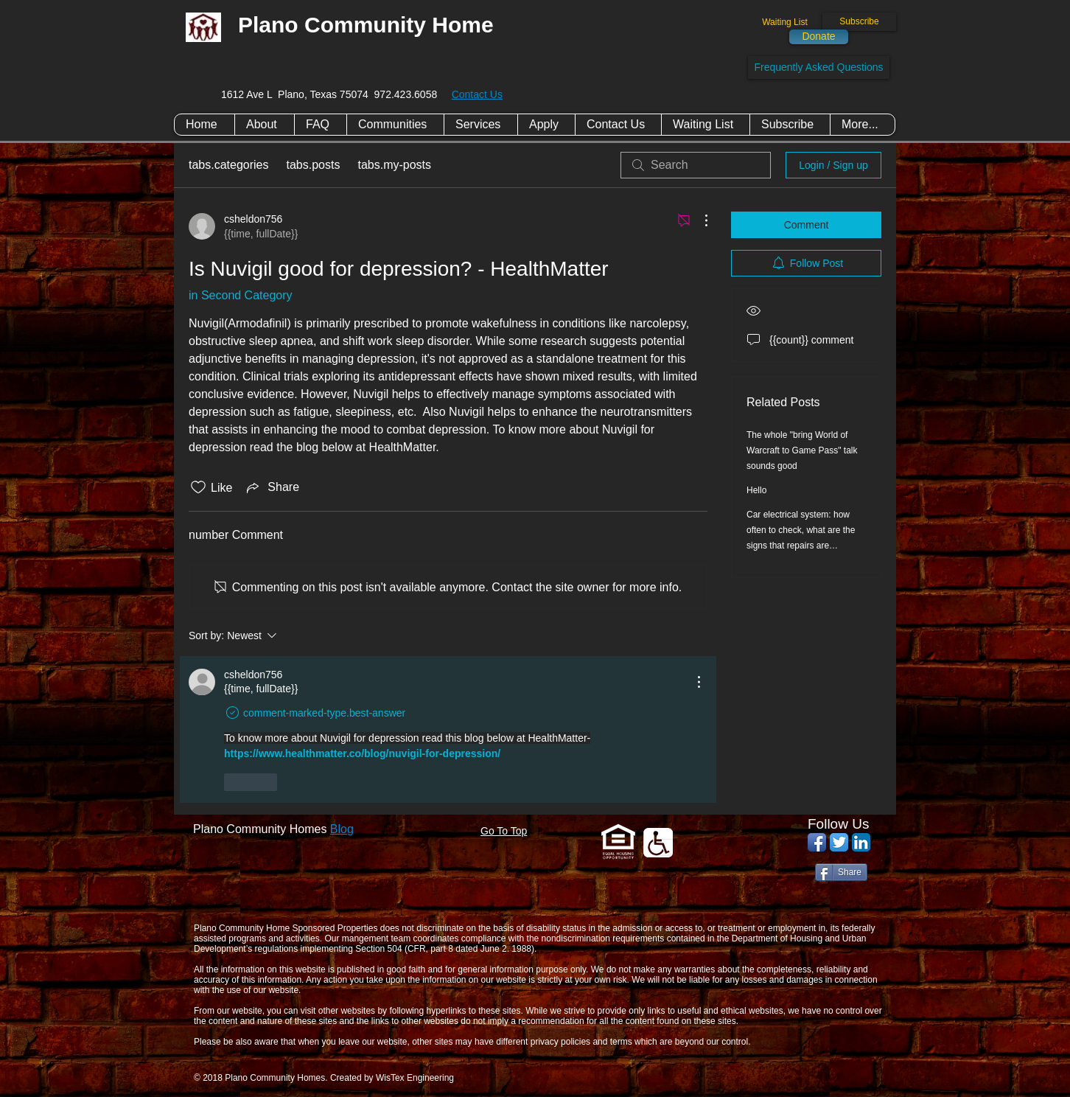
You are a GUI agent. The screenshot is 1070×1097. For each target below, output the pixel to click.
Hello (756, 490)
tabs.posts (313, 165)
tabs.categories (229, 165)
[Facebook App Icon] (817, 842)
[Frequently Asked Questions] (818, 67)
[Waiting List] (785, 22)
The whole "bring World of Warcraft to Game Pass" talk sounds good (802, 450)
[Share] (841, 872)
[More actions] (698, 220)
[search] (695, 165)
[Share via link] (271, 487)
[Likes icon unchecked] (198, 487)
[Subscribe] (859, 22)
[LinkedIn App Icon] (861, 842)
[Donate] (818, 36)
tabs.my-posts (394, 165)
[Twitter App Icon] (839, 842)
